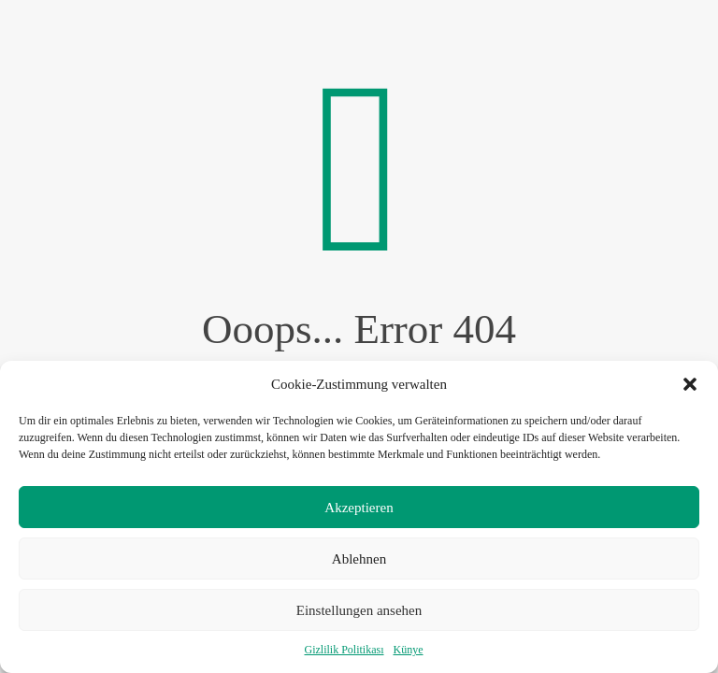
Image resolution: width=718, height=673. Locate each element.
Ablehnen (359, 558)
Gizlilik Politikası (343, 649)
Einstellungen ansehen (359, 610)
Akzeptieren (358, 507)
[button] (690, 384)
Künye (409, 649)
